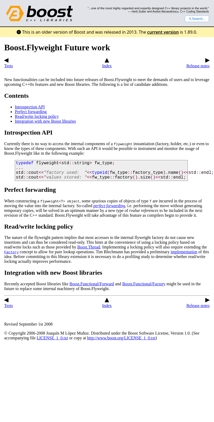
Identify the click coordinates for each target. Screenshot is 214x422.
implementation (184, 252)
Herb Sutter (139, 11)
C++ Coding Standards (194, 11)
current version (163, 32)
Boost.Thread (88, 247)
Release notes (198, 63)
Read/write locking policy (37, 116)
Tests (8, 63)
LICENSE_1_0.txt (52, 338)
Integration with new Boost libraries (45, 121)
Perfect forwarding (31, 111)
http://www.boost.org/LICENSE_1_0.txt (121, 338)
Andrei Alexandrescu (165, 11)
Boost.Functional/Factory (143, 284)
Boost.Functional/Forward (92, 284)
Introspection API (30, 107)
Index (107, 63)
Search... (197, 19)
